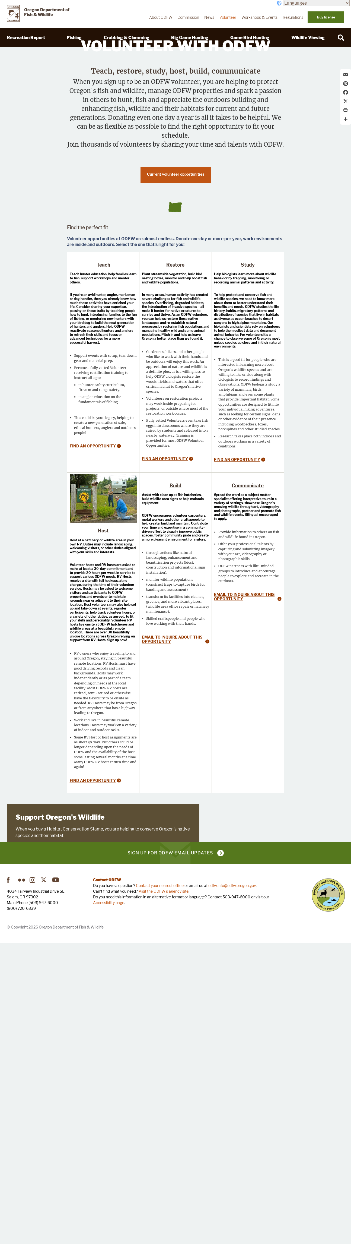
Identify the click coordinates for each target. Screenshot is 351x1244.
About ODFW (160, 17)
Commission (188, 17)
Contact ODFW (107, 1181)
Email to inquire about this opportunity (172, 866)
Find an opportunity (93, 622)
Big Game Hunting (189, 37)
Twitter (44, 1181)
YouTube (55, 1181)
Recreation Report (26, 37)
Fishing (74, 37)
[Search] (341, 37)
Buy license (326, 17)
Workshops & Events (259, 17)
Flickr (21, 1181)
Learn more (28, 1110)
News (209, 17)
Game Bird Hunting (249, 37)
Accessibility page (108, 1203)
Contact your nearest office (160, 1186)
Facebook (10, 1181)
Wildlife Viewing (308, 37)
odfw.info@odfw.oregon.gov (232, 1186)
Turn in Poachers (328, 1196)
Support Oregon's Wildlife (59, 1073)
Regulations (293, 17)
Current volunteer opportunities (175, 308)
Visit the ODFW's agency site (164, 1192)
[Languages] (316, 3)
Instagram (33, 1181)
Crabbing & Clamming (126, 37)
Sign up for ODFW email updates (170, 1154)
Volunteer (227, 17)
